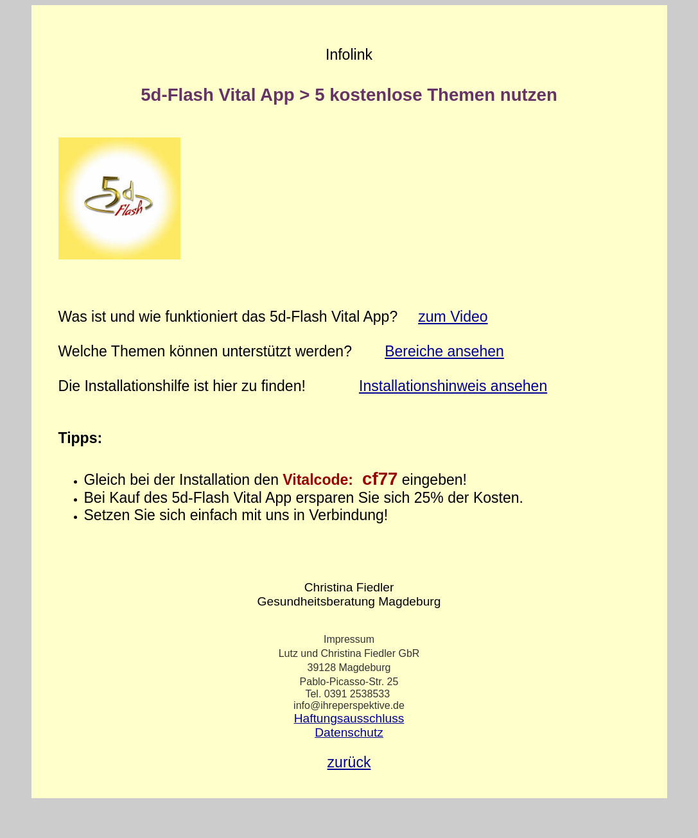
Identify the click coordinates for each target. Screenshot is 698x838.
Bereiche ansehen (444, 351)
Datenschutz (349, 732)
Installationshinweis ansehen (453, 386)
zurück (349, 762)
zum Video (452, 316)
